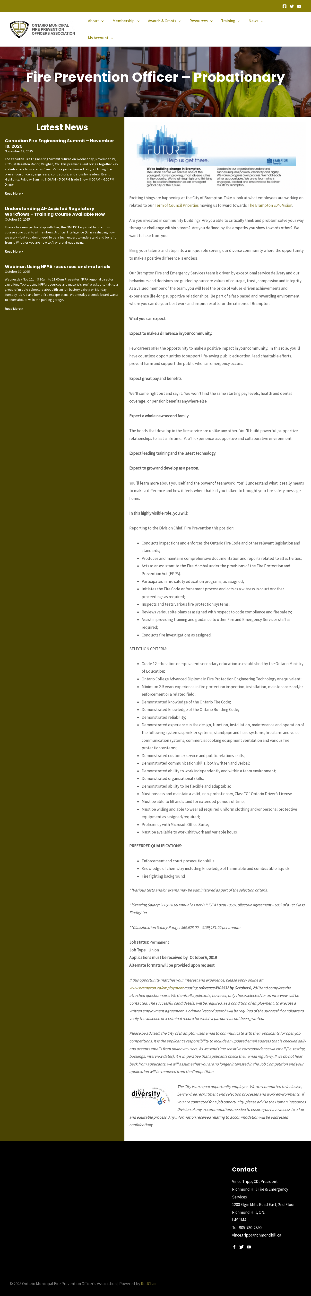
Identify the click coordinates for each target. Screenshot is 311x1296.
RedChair (149, 1275)
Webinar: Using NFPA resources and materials (57, 258)
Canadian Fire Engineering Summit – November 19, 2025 (59, 135)
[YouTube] (299, 6)
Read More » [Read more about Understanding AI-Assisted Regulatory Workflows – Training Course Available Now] (14, 243)
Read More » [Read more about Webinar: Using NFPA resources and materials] (14, 300)
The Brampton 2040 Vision (270, 197)
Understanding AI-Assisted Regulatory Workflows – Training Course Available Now (55, 203)
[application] (103, 25)
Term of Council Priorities (177, 197)
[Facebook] (284, 6)
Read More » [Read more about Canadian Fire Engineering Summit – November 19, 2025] (14, 185)
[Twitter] (292, 6)
